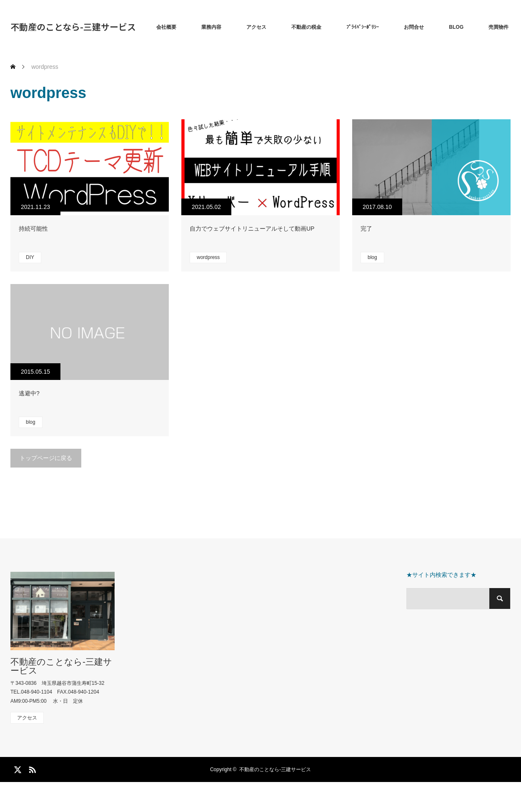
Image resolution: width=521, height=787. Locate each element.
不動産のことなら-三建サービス (73, 26)
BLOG (456, 27)
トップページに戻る (46, 458)
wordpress (208, 257)
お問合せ (414, 27)
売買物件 (498, 27)
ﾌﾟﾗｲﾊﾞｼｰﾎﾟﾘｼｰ (362, 27)
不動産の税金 (306, 27)
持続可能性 (33, 228)
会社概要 (166, 27)
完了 (366, 228)
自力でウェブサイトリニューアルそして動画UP (252, 228)
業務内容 (211, 27)
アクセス (256, 27)
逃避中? (29, 393)
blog (372, 257)
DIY (30, 257)
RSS (31, 768)
